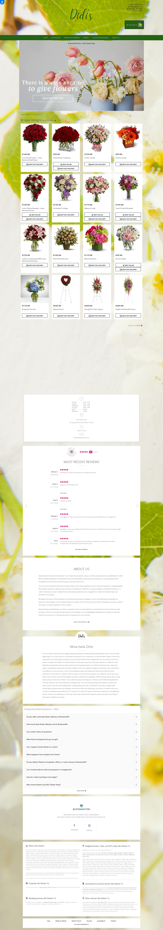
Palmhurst (104, 853)
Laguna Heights (118, 853)
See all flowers (49, 120)
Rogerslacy (132, 855)
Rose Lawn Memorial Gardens (94, 890)
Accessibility (101, 921)
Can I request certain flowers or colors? (42, 747)
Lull (97, 855)
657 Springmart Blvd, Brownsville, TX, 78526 (81, 422)
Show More (63, 493)
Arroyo (106, 855)
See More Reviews (81, 549)
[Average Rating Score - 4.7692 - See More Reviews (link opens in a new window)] (84, 452)
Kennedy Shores (90, 855)
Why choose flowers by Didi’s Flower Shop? (44, 785)
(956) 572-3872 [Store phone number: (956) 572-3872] (81, 431)
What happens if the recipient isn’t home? (43, 754)
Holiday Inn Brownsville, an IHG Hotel (53, 902)
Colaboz (125, 855)
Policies (89, 921)
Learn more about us (81, 622)
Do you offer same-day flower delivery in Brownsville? (48, 717)
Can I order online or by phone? (39, 732)
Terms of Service (60, 921)
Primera (110, 855)
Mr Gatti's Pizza (102, 902)
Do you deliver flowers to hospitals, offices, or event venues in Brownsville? (57, 762)
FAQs (48, 921)
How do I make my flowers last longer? (42, 777)
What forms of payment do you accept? (42, 739)
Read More (81, 791)
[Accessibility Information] (2, 2)
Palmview (110, 853)
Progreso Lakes (127, 853)
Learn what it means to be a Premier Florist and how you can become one (81, 817)
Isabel (114, 855)
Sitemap (113, 921)
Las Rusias (120, 855)
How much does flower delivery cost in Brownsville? (47, 724)
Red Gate (100, 855)
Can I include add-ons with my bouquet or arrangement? (49, 770)
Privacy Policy (76, 921)
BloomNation (94, 815)
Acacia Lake (86, 856)
